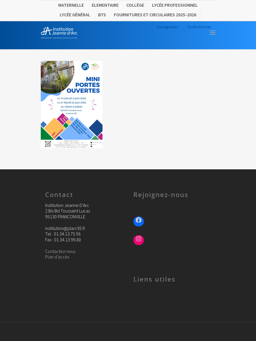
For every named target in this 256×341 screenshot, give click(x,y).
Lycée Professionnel (175, 5)
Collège (135, 5)
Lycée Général (75, 14)
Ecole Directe (199, 26)
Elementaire (105, 5)
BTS (102, 14)
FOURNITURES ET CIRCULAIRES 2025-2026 (155, 14)
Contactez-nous (60, 251)
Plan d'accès (57, 257)
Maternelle (71, 5)
